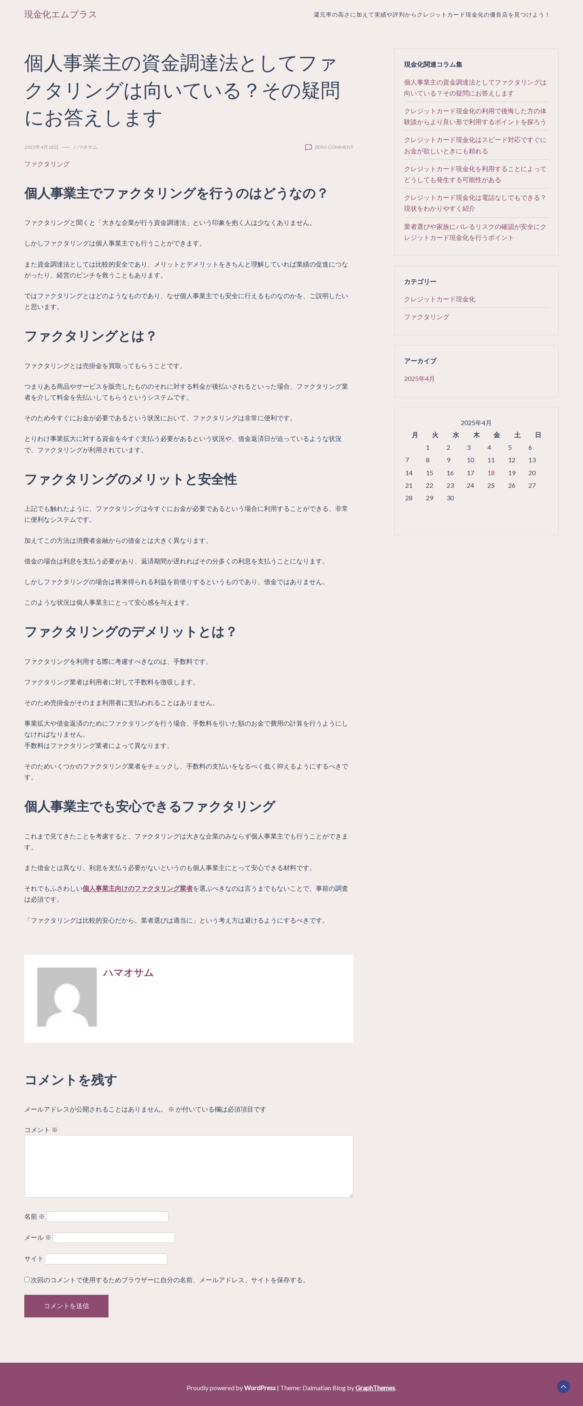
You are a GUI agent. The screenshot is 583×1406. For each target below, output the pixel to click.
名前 (34, 1216)
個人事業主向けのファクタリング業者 (138, 888)
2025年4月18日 (41, 147)
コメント (41, 1129)
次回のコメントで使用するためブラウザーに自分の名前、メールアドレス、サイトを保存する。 (170, 1279)
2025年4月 (419, 378)
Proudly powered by (232, 1387)
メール (37, 1237)
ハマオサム (85, 147)
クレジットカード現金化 (439, 299)
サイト (34, 1258)
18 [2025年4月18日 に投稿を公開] (491, 472)
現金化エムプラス (61, 14)
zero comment (334, 147)
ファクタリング (47, 163)
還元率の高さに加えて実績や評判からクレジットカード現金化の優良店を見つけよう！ (432, 14)
